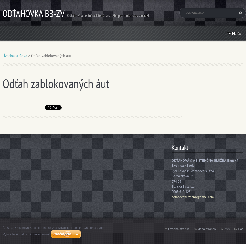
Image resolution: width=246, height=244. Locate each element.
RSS (227, 229)
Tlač (240, 229)
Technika (234, 33)
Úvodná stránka (15, 56)
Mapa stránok (206, 229)
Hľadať (239, 13)
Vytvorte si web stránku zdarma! (26, 234)
